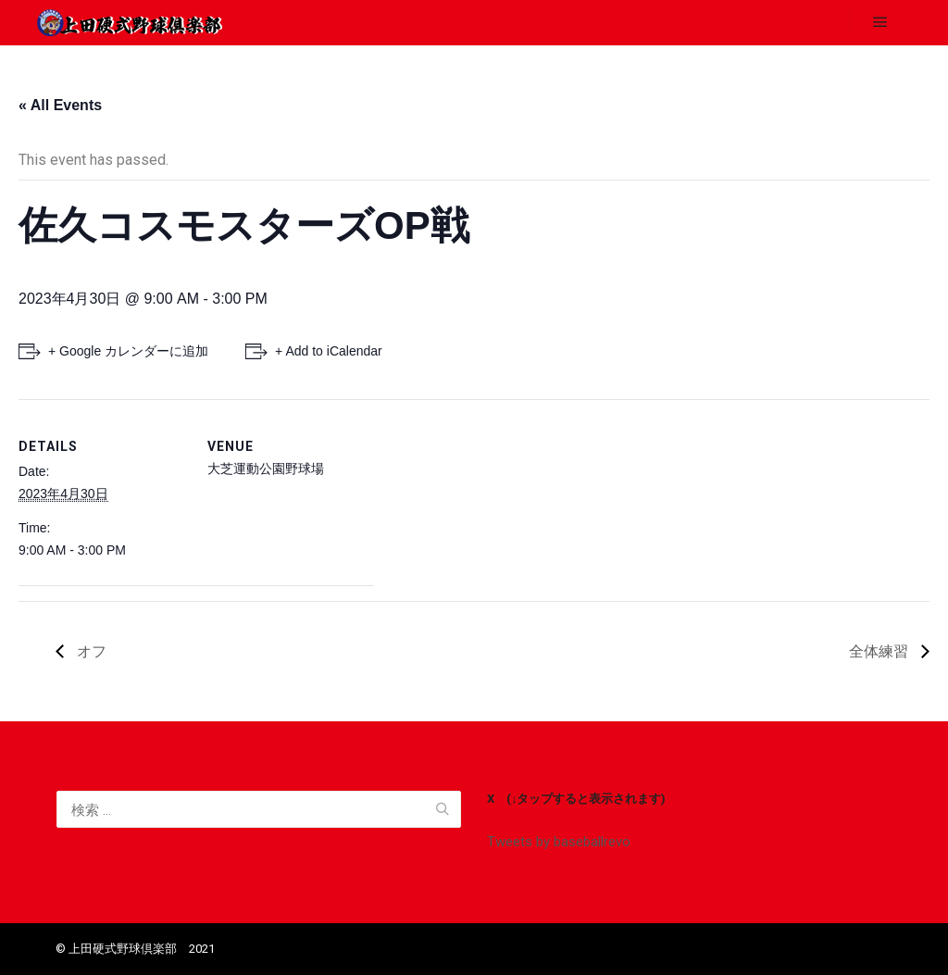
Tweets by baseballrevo (558, 841)
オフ (89, 651)
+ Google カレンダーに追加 (128, 351)
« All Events (60, 105)
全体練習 (880, 651)
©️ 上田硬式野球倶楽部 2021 (135, 949)
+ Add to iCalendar (328, 351)
